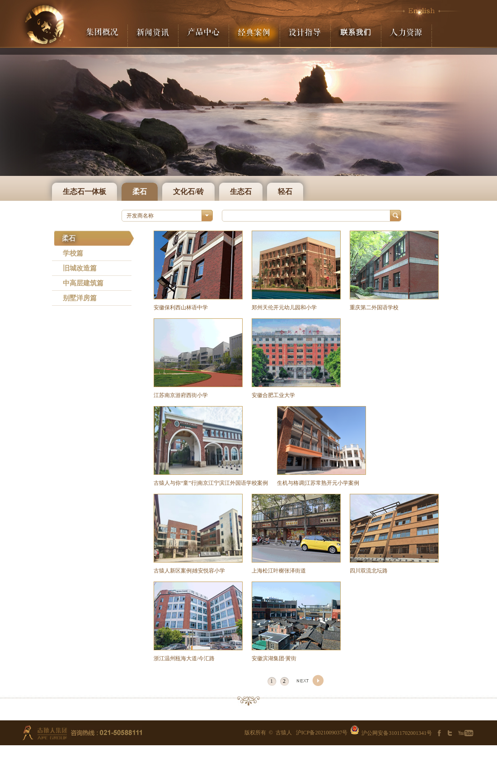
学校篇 (73, 253)
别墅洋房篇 (80, 298)
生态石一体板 (84, 191)
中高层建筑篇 (83, 283)
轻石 (285, 191)
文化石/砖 (188, 191)
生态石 (241, 191)
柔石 (139, 191)
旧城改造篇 (80, 268)
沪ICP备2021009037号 (322, 732)
